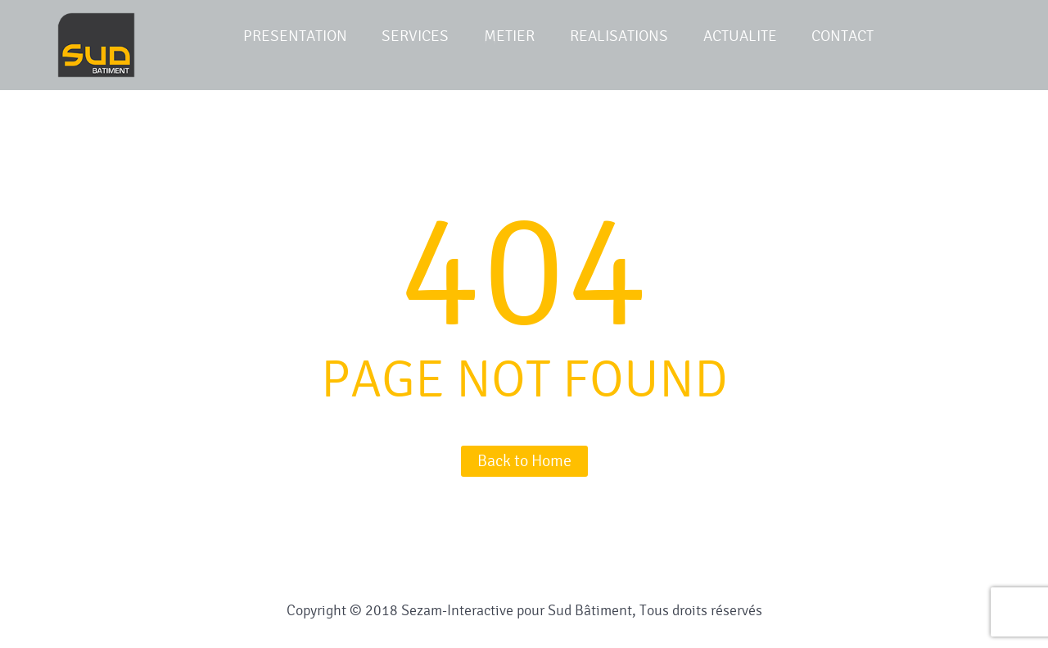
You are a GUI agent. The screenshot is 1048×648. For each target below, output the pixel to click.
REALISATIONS (619, 36)
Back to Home (524, 460)
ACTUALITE (740, 36)
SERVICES (415, 36)
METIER (509, 36)
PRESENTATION (295, 36)
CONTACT (842, 36)
